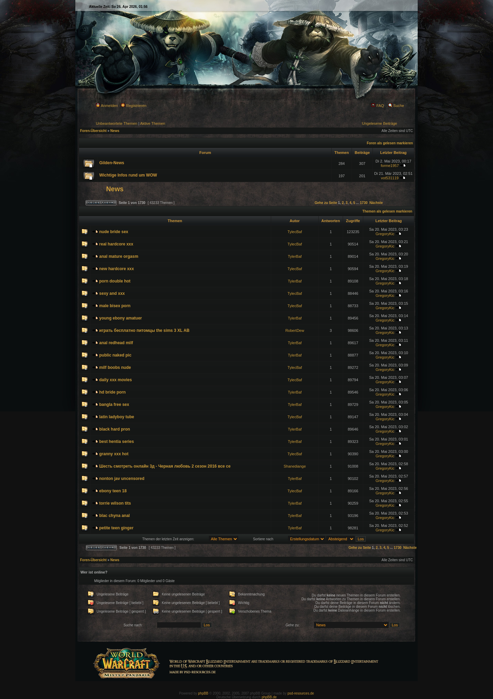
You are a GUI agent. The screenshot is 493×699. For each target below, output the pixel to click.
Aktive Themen (152, 123)
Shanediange (294, 466)
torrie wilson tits (115, 503)
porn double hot (114, 281)
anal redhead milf (116, 342)
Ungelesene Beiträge (379, 123)
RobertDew (294, 330)
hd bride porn (112, 392)
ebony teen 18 (113, 491)
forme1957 (390, 166)
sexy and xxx (112, 293)
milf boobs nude (115, 367)
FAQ (377, 106)
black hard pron (114, 429)
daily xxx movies (115, 379)
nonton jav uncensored (121, 478)
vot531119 (390, 178)
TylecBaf (295, 232)
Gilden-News (111, 162)
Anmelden (107, 106)
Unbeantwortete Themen (116, 123)
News (114, 131)
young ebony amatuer (120, 318)
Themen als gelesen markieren (388, 211)
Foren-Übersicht (93, 131)
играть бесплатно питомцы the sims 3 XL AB (144, 330)
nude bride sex (113, 231)
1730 (363, 203)
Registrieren (133, 106)
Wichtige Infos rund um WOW (128, 175)
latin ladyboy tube (116, 416)
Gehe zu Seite (326, 203)
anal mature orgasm (118, 256)
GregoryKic (385, 234)
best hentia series (116, 441)
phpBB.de (269, 697)
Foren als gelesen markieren (390, 143)
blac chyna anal (114, 515)
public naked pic (115, 355)
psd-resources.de (301, 693)
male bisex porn (114, 305)
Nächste (376, 203)
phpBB (203, 693)
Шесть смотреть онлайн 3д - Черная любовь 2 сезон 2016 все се (165, 466)
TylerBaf (295, 256)
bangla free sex (114, 404)
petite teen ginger (116, 528)
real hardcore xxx (116, 244)
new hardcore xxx (116, 268)
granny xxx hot (113, 453)
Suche (396, 106)
